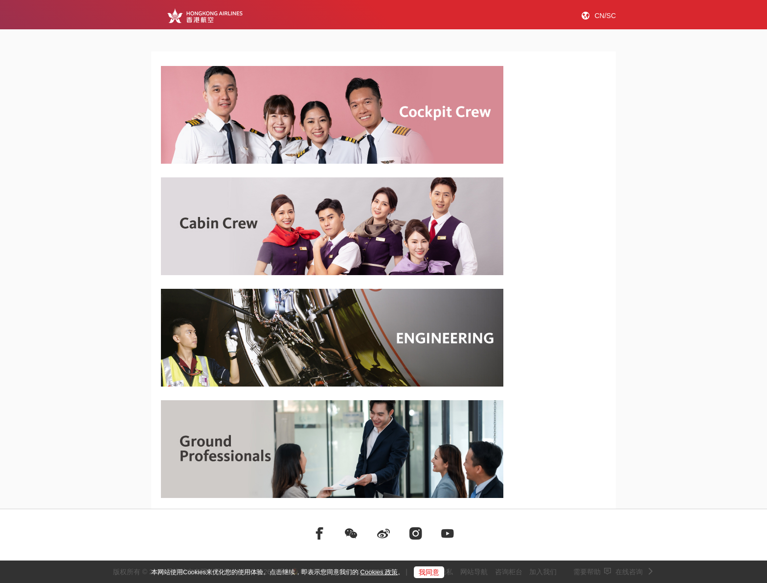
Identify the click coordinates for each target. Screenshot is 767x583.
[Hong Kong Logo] (204, 15)
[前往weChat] (351, 533)
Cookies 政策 (379, 572)
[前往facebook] (319, 533)
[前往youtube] (447, 533)
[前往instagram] (416, 533)
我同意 (429, 572)
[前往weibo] (383, 533)
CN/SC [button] (605, 16)
